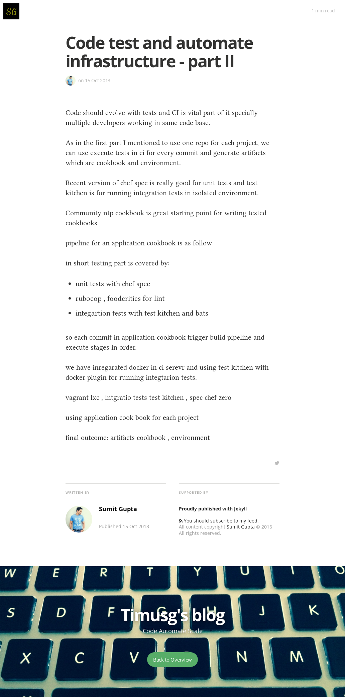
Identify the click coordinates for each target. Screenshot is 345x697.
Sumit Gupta (241, 527)
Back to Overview (172, 659)
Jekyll (240, 508)
